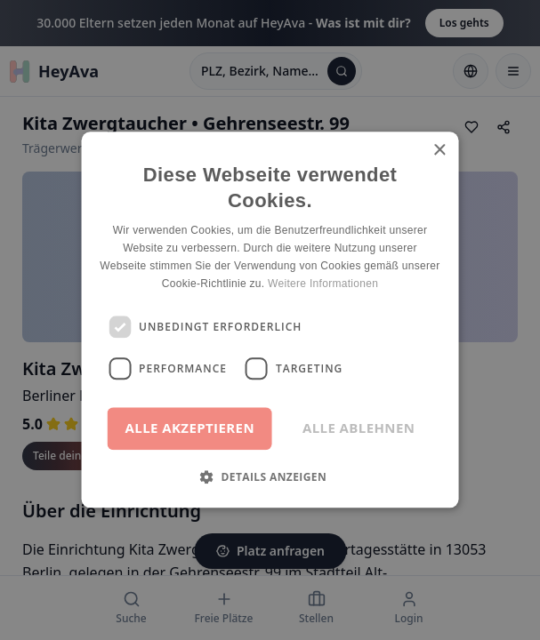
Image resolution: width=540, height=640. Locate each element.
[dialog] (270, 320)
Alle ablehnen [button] (358, 428)
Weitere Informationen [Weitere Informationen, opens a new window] (323, 283)
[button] (270, 477)
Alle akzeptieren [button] (189, 428)
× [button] (439, 150)
